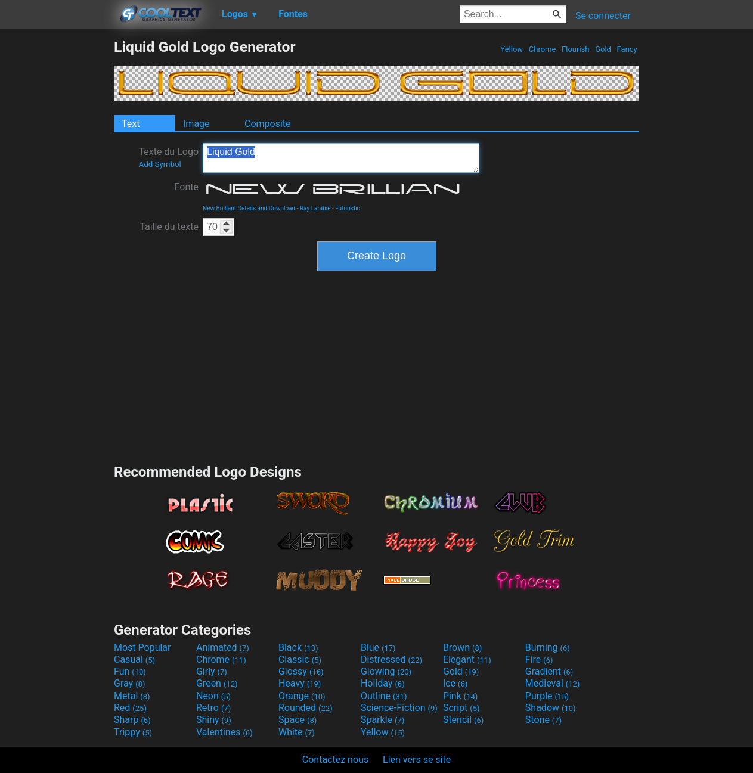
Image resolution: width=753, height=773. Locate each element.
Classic (299, 659)
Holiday (383, 683)
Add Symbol (159, 164)
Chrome (542, 49)
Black (298, 647)
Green (217, 683)
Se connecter (603, 15)
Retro (213, 707)
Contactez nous (335, 759)
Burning (547, 647)
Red (130, 707)
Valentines (224, 732)
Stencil (463, 719)
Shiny (213, 719)
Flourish (575, 49)
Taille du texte (169, 226)
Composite (267, 123)
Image (196, 123)
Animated (222, 647)
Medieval (552, 683)
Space (297, 719)
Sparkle (382, 719)
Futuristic (347, 208)
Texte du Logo (168, 157)
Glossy (301, 671)
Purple (547, 695)
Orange (302, 695)
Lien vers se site (417, 759)
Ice (455, 683)
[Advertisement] (56, 217)
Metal (132, 695)
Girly (211, 671)
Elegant (467, 659)
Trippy (133, 732)
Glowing (386, 671)
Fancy (627, 49)
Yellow (511, 49)
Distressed (391, 659)
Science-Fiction (399, 707)
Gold (603, 49)
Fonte (187, 187)
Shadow (550, 707)
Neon (213, 695)
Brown (462, 647)
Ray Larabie (315, 208)
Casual (134, 659)
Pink (460, 695)
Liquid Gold (341, 158)
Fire (539, 659)
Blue (378, 647)
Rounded (305, 707)
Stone (543, 719)
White (296, 732)
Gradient (549, 671)
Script (461, 707)
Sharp (132, 719)
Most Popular (142, 647)
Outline (384, 695)
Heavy (299, 683)
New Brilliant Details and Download (249, 208)
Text (131, 123)
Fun (130, 671)
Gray (129, 683)
